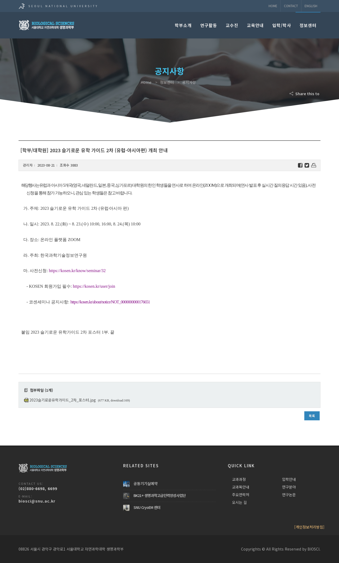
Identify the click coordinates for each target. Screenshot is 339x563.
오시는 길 (239, 502)
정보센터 (308, 25)
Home (273, 5)
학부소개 (183, 25)
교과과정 (239, 479)
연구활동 (208, 25)
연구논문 (289, 494)
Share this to (304, 93)
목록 (312, 415)
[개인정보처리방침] (309, 527)
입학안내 (289, 479)
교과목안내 (240, 487)
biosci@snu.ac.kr (37, 501)
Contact (291, 5)
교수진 (232, 25)
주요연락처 (240, 494)
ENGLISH (311, 5)
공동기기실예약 (145, 483)
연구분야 (289, 487)
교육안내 (255, 25)
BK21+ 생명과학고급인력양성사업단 (159, 495)
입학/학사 (281, 25)
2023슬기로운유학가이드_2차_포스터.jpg (62, 400)
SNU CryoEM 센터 (146, 507)
